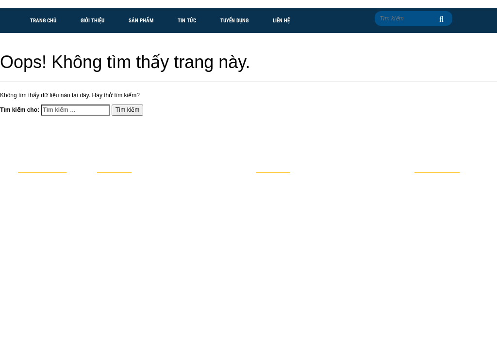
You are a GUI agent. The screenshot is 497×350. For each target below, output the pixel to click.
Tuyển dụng (234, 21)
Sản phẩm (141, 21)
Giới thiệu (92, 21)
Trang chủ (43, 21)
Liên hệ (281, 21)
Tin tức (187, 21)
